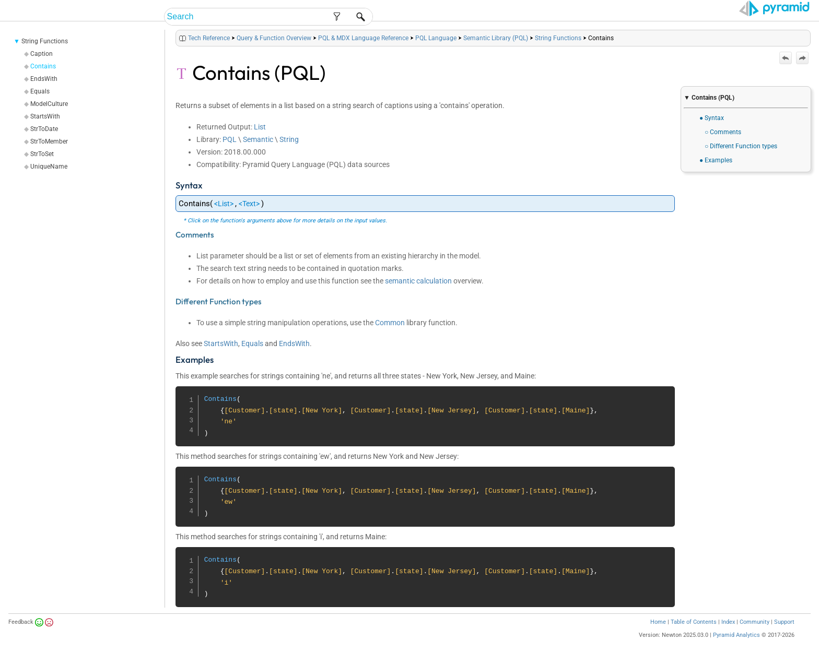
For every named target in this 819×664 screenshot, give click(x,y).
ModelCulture (49, 104)
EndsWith (43, 78)
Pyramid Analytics (736, 635)
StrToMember (49, 141)
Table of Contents (694, 622)
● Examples (715, 160)
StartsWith (45, 116)
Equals (40, 91)
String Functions (44, 41)
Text (249, 203)
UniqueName (48, 166)
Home (658, 622)
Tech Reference (209, 38)
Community (754, 622)
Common (390, 322)
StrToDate (44, 129)
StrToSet (42, 154)
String (289, 139)
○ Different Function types (741, 146)
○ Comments (723, 132)
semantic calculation (418, 281)
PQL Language (436, 38)
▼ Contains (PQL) (709, 97)
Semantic (258, 139)
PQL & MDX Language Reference (363, 38)
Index (728, 622)
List (260, 127)
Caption (41, 53)
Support (784, 622)
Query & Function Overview (274, 38)
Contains (43, 66)
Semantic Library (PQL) (495, 38)
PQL (230, 139)
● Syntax (711, 118)
